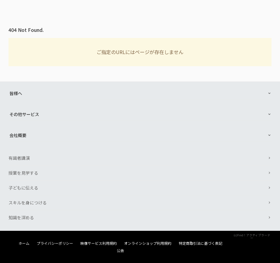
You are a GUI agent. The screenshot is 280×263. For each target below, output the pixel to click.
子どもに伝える (23, 188)
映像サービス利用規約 (98, 243)
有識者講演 (19, 158)
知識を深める (21, 217)
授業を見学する (23, 173)
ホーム (24, 243)
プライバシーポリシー (55, 243)
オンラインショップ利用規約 (147, 243)
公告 (120, 250)
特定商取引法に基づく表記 (200, 243)
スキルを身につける (27, 203)
